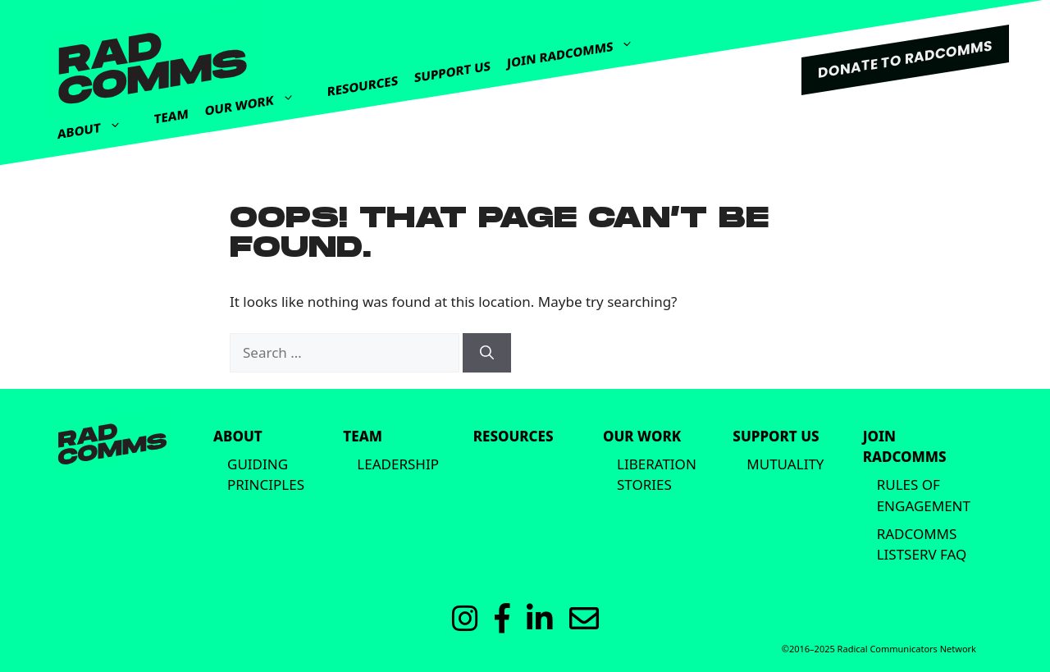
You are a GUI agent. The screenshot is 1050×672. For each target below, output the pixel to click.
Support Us (452, 71)
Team (171, 116)
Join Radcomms (578, 46)
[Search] (487, 353)
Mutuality (785, 464)
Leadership (398, 464)
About (97, 124)
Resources (362, 86)
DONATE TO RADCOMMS (905, 59)
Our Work (258, 96)
